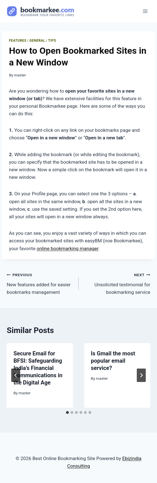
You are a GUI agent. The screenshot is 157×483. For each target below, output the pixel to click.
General (37, 41)
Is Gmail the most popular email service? (113, 360)
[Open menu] (145, 11)
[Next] (141, 375)
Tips (52, 41)
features (17, 41)
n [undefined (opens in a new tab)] (45, 248)
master (20, 75)
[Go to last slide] (15, 375)
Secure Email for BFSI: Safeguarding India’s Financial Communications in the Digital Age (37, 368)
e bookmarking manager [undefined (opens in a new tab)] (72, 248)
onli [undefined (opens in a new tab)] (40, 248)
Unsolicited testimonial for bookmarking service (117, 283)
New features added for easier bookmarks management (40, 283)
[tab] (67, 412)
